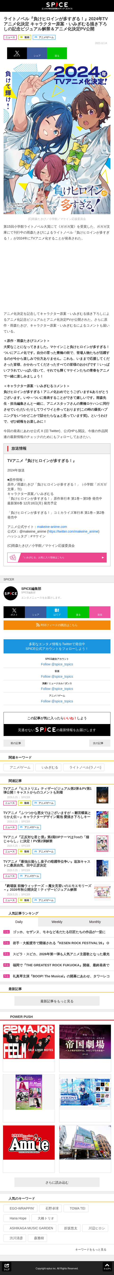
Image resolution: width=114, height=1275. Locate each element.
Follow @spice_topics (57, 664)
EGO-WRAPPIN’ (20, 1208)
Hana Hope (16, 1218)
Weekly (57, 922)
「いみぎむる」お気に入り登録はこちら (63, 557)
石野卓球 (50, 1208)
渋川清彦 (14, 1238)
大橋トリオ (44, 1218)
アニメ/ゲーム (18, 767)
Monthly (95, 922)
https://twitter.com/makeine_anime (73, 531)
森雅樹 (37, 1238)
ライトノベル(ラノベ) (83, 767)
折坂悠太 (68, 1228)
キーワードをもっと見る (92, 1249)
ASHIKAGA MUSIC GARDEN (29, 1228)
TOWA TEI (75, 1208)
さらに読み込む (70, 1182)
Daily (19, 922)
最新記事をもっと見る (68, 1001)
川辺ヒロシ (94, 1228)
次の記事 (100, 743)
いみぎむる (48, 767)
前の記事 (14, 743)
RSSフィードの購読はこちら (71, 625)
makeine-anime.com (52, 527)
